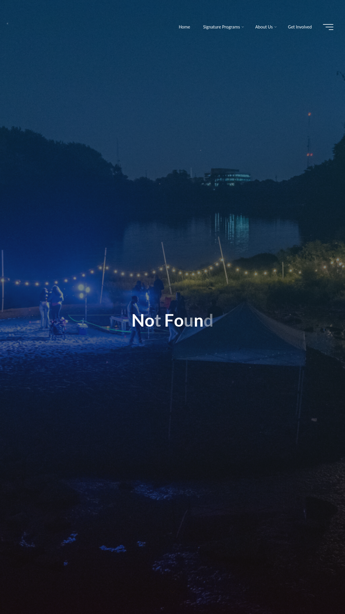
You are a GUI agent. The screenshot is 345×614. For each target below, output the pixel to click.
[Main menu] (328, 27)
